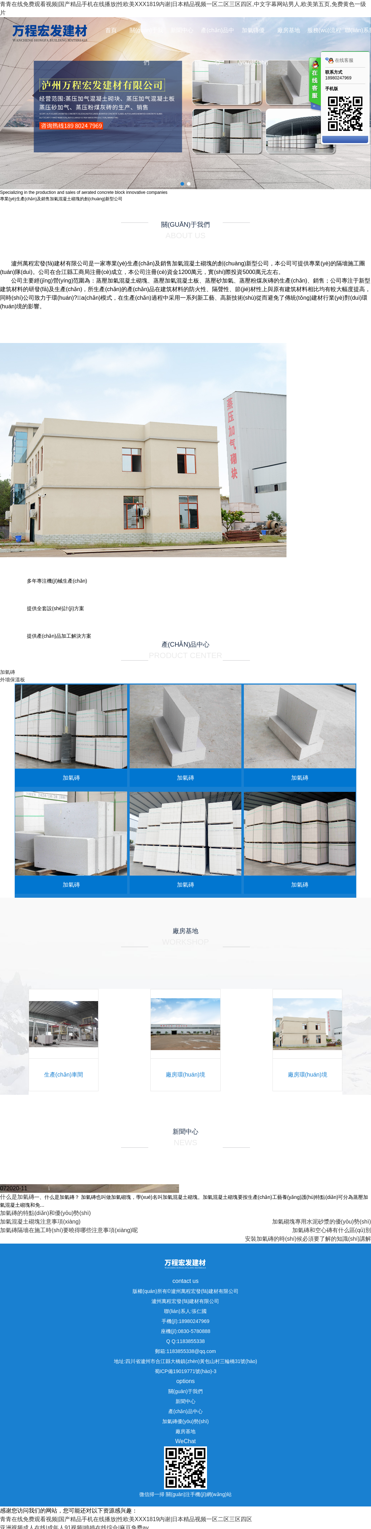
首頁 (111, 30)
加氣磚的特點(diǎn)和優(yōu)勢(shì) (45, 1213)
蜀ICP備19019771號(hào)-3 (186, 1371)
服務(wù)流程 (324, 30)
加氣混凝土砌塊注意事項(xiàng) (40, 1222)
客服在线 (314, 85)
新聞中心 (181, 30)
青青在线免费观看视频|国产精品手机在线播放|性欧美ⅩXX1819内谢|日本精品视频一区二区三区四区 (126, 1519)
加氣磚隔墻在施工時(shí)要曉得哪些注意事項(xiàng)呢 (69, 1230)
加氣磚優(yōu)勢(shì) (253, 46)
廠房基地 (288, 30)
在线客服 (339, 60)
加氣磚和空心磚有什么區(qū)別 (331, 1230)
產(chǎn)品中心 (217, 46)
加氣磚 (7, 672)
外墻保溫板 (12, 679)
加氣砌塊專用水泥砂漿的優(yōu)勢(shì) (321, 1222)
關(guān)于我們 (146, 46)
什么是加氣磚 (17, 1197)
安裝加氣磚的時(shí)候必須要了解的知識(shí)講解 (308, 1239)
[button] (182, 184)
